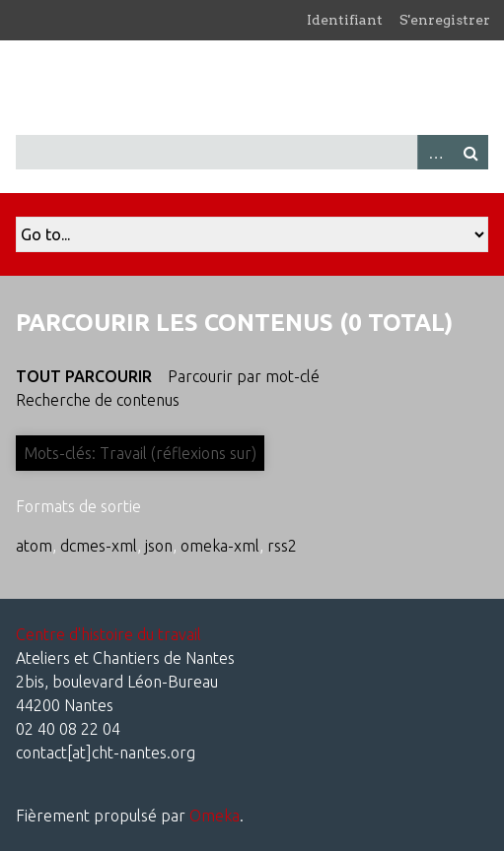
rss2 (282, 546)
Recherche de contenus (98, 400)
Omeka (214, 815)
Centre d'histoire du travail (108, 634)
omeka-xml (219, 546)
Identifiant (345, 20)
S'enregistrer (444, 20)
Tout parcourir (84, 376)
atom (34, 546)
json (159, 546)
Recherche (470, 152)
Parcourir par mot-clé (244, 376)
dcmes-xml (98, 546)
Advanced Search (435, 152)
